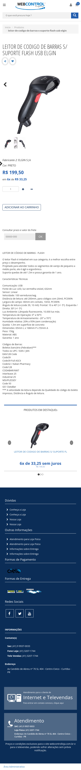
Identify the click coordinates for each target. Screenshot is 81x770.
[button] (9, 442)
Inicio (8, 27)
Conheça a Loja (16, 509)
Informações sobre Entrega (22, 548)
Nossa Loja (13, 519)
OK (41, 236)
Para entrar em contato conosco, (38, 703)
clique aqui (59, 703)
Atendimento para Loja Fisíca (23, 539)
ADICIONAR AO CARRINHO (22, 207)
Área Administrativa (13, 766)
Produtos (19, 27)
